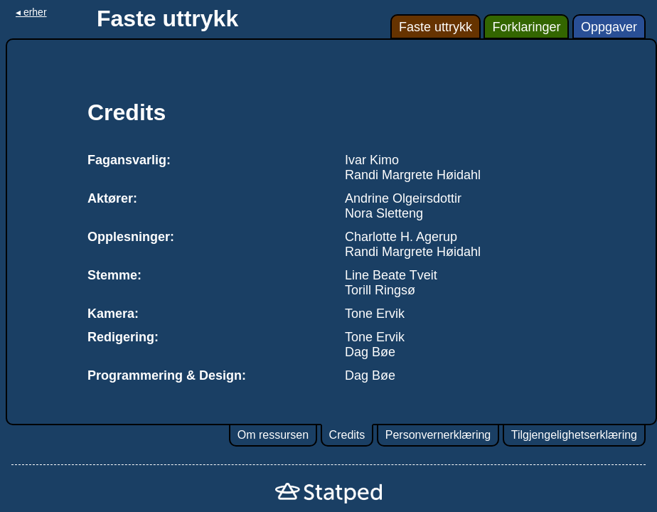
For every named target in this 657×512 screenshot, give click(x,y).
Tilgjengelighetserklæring (574, 435)
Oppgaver (609, 27)
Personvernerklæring (438, 435)
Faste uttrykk (435, 27)
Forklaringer (526, 27)
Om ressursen (273, 435)
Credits (347, 435)
